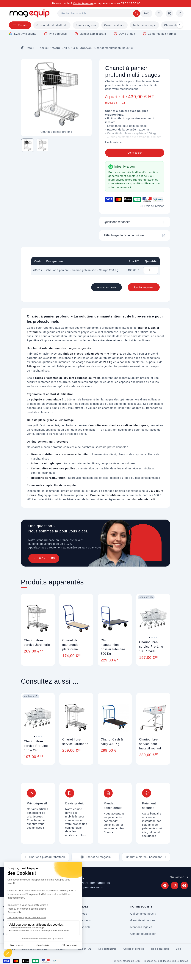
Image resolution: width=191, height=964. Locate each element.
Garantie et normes (142, 920)
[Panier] (169, 13)
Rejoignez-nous (160, 949)
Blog (178, 949)
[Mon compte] (180, 13)
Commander (134, 152)
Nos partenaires (107, 949)
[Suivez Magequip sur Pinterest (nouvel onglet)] (184, 885)
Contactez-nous (83, 3)
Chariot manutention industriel (114, 47)
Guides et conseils (133, 949)
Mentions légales (141, 927)
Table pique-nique (144, 25)
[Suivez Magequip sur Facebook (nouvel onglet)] (165, 885)
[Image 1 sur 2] (27, 145)
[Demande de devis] (159, 13)
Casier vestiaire (114, 25)
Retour (28, 48)
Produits (20, 25)
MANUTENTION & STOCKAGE (72, 47)
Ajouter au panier (144, 287)
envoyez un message (106, 547)
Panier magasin (86, 25)
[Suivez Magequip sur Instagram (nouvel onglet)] (174, 885)
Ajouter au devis (106, 287)
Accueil (44, 47)
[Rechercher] (99, 13)
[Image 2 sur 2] (42, 145)
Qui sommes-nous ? (143, 913)
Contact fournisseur (143, 933)
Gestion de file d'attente (52, 25)
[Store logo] (29, 13)
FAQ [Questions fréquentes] (146, 13)
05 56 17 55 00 (44, 558)
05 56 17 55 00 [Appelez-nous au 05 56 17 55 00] (130, 3)
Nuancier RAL (83, 949)
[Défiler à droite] (180, 25)
